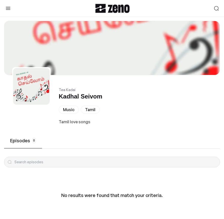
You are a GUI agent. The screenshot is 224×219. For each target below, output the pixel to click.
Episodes (23, 140)
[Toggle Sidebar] (8, 8)
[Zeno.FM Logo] (112, 8)
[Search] (216, 8)
